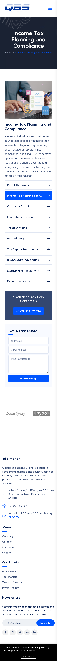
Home (8, 52)
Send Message (28, 378)
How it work (9, 571)
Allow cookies (28, 656)
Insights (6, 552)
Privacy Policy (10, 587)
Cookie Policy (28, 650)
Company (8, 536)
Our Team (8, 547)
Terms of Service (12, 582)
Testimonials (9, 576)
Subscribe (45, 623)
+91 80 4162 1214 (28, 311)
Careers (7, 541)
